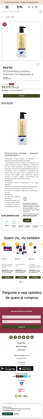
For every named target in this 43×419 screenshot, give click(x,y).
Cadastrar (21, 327)
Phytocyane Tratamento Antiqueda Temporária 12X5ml (7, 266)
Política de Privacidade (30, 215)
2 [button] (21, 281)
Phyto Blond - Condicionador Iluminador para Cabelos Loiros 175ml (34, 266)
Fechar (16, 414)
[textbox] (21, 11)
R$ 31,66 (19, 90)
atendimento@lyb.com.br (21, 355)
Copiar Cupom (7, 414)
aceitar (27, 220)
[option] (21, 41)
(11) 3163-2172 (20, 358)
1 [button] (20, 281)
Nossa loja (21, 362)
